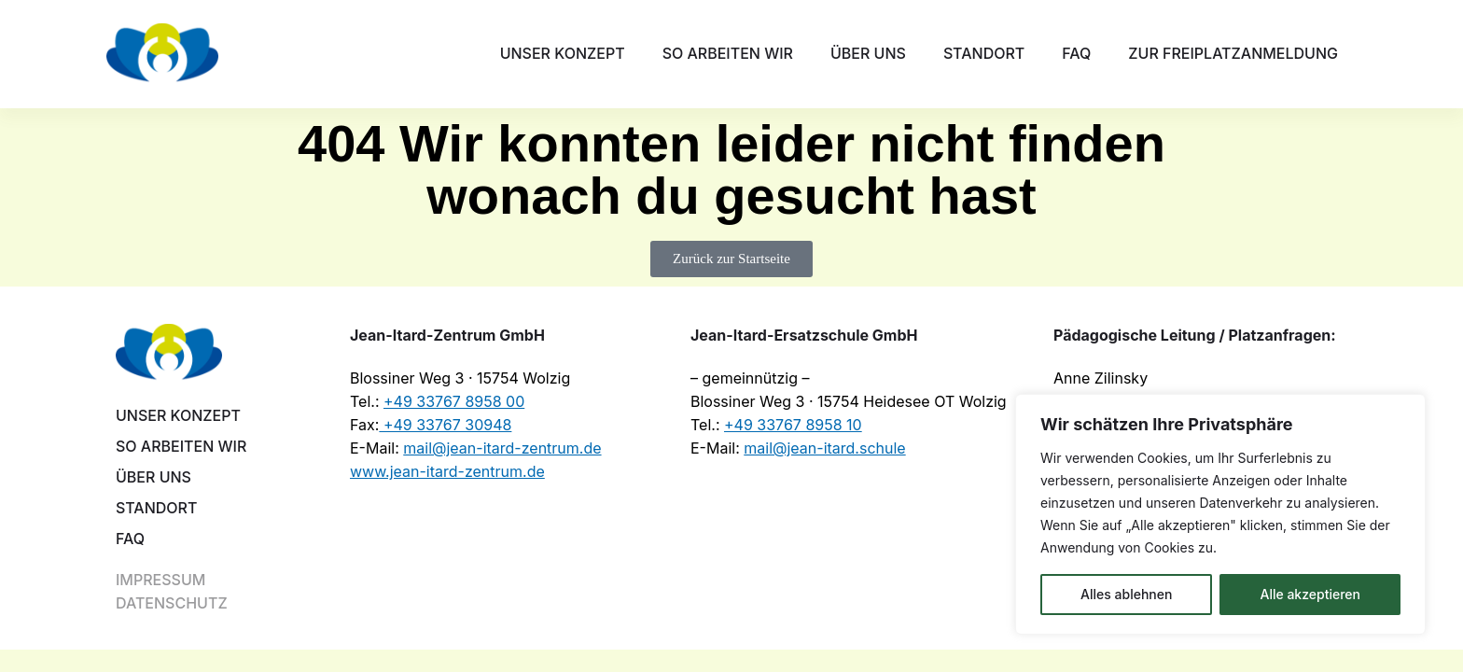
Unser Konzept (562, 53)
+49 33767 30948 (445, 424)
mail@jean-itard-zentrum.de (502, 448)
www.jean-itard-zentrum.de (447, 471)
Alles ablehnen (1126, 594)
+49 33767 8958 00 (453, 401)
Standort (983, 53)
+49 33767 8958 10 (793, 424)
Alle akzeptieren (1310, 594)
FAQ (1076, 53)
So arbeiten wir (727, 53)
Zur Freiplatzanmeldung (1233, 53)
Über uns (868, 53)
